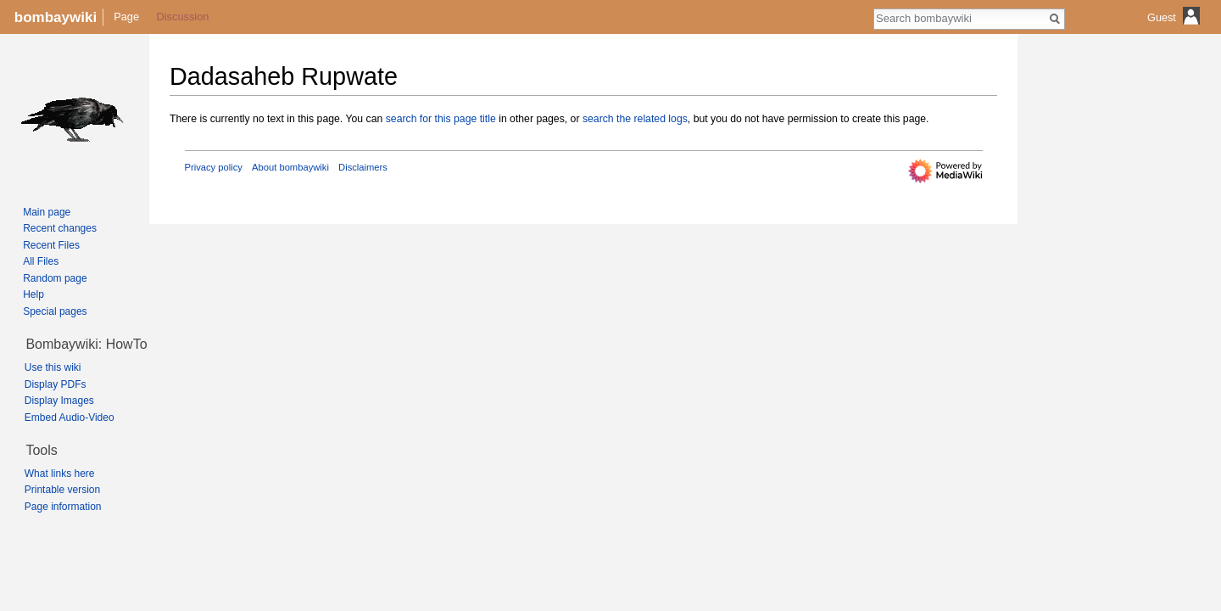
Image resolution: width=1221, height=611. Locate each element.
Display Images (59, 400)
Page (126, 16)
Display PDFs (55, 384)
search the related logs (635, 119)
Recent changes (60, 228)
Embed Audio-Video (69, 417)
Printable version (62, 490)
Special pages (54, 311)
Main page (46, 212)
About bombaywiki (290, 167)
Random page (54, 278)
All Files (41, 261)
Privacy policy (214, 167)
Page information (63, 507)
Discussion (183, 16)
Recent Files (51, 245)
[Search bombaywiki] (959, 17)
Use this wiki (53, 367)
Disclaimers (362, 167)
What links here (60, 473)
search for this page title (441, 119)
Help (33, 294)
